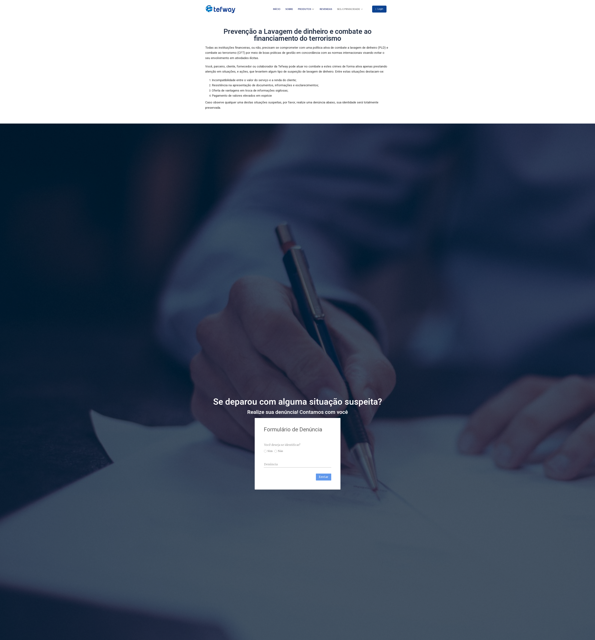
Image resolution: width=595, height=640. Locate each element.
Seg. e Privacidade (350, 9)
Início (276, 9)
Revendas (326, 9)
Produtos (306, 9)
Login (379, 9)
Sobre (289, 9)
